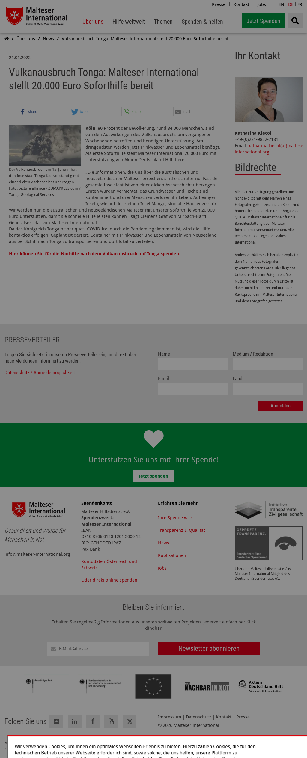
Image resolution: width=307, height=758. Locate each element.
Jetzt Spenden (263, 21)
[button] (42, 111)
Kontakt (241, 4)
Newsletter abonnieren (209, 648)
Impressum (169, 717)
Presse (218, 4)
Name (164, 354)
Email (163, 378)
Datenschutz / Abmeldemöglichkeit (39, 372)
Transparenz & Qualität (181, 530)
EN (281, 4)
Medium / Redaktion (253, 354)
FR (299, 4)
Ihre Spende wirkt (176, 517)
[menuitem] (92, 21)
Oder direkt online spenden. (110, 580)
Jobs (261, 4)
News (163, 543)
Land (237, 378)
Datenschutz (198, 717)
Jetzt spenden (153, 476)
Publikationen (172, 555)
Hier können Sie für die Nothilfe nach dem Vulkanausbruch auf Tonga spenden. (94, 253)
